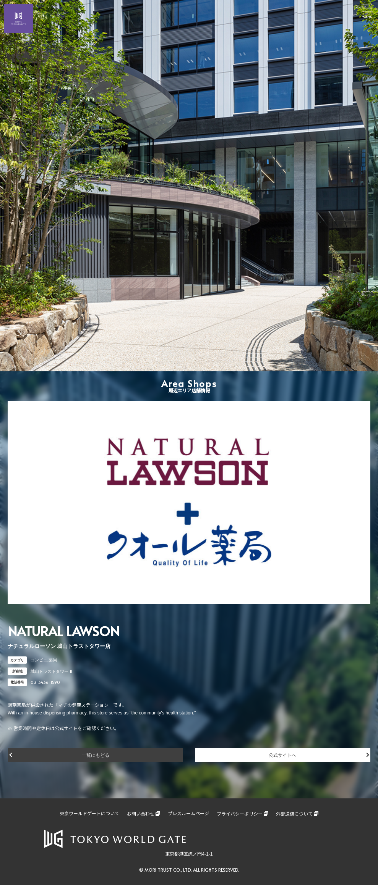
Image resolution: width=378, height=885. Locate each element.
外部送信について (294, 814)
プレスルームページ (188, 813)
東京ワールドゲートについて (89, 813)
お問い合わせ (140, 814)
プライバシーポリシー (240, 814)
